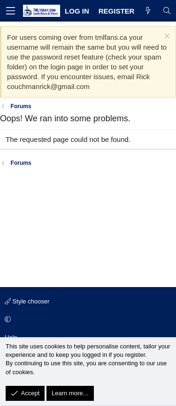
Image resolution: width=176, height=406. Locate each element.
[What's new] (148, 11)
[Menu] (10, 11)
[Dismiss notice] (166, 37)
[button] (86, 320)
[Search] (167, 11)
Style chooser (27, 301)
